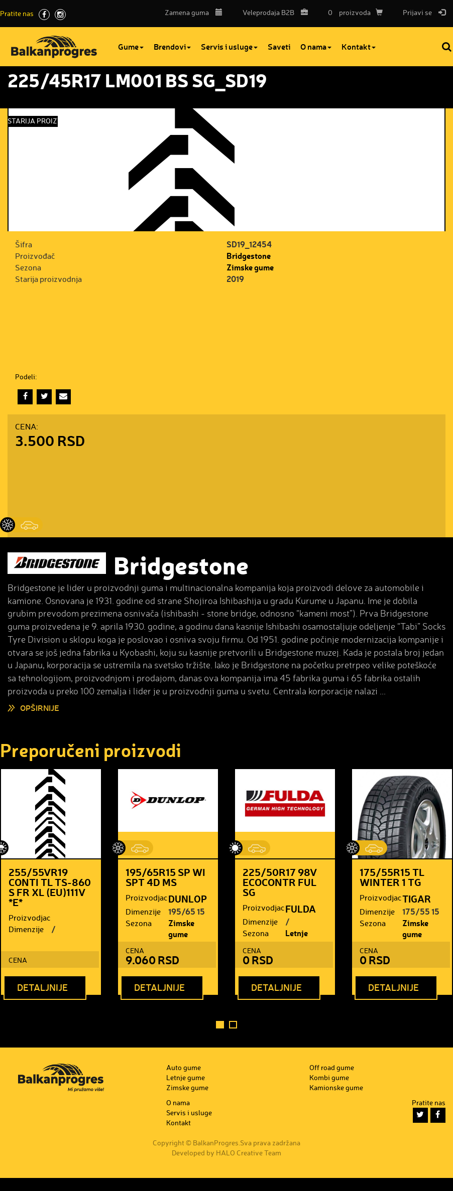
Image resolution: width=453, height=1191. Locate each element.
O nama (315, 46)
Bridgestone (248, 255)
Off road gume (331, 1067)
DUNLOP (187, 898)
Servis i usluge (229, 46)
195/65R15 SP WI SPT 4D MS (165, 876)
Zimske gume (250, 267)
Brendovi (172, 46)
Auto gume (183, 1067)
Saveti (279, 46)
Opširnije (39, 707)
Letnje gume (296, 939)
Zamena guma (193, 12)
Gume (131, 46)
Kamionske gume (336, 1087)
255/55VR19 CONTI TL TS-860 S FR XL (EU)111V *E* (50, 887)
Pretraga (447, 47)
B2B (273, 12)
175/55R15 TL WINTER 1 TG (392, 876)
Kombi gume (329, 1077)
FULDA (300, 908)
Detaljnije (42, 987)
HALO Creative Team (248, 1152)
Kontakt (359, 46)
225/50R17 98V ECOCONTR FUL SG (280, 882)
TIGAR (416, 898)
